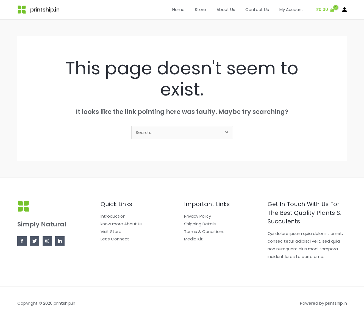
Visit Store (111, 232)
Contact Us (260, 9)
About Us (231, 9)
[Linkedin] (60, 241)
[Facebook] (22, 241)
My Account (292, 9)
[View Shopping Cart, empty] (325, 9)
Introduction (113, 216)
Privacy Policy (197, 216)
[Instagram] (47, 241)
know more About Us (122, 224)
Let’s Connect (115, 239)
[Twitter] (34, 241)
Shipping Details (200, 224)
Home (188, 9)
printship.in (45, 9)
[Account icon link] (344, 9)
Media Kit (193, 239)
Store (207, 9)
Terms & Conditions (204, 232)
